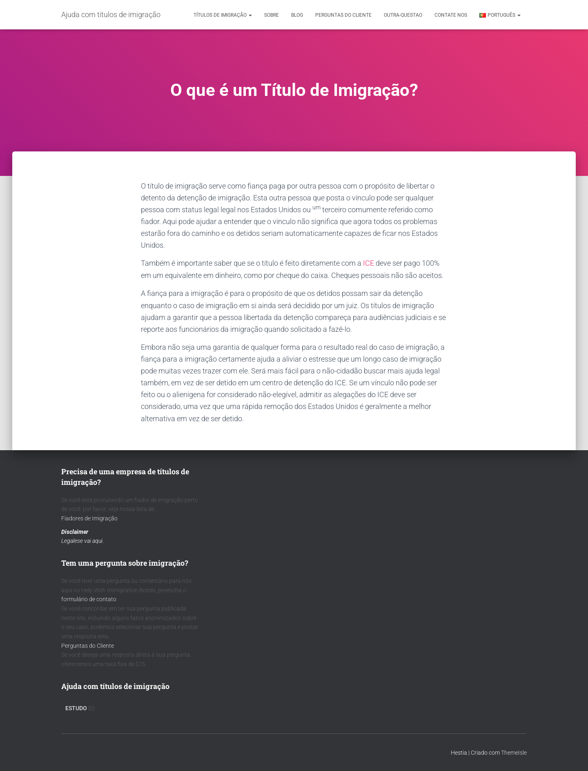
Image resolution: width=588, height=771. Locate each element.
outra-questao (403, 15)
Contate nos (450, 15)
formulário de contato (88, 599)
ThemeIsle (514, 752)
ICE (368, 263)
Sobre (271, 15)
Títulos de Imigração (223, 15)
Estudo (76, 708)
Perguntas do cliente (343, 15)
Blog (297, 15)
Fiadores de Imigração (89, 518)
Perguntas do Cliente (87, 645)
